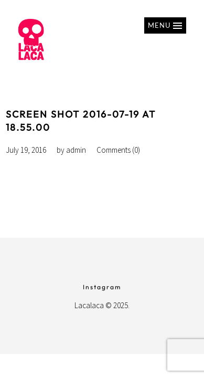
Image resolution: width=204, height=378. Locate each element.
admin (76, 150)
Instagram (102, 287)
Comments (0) (118, 150)
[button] (165, 25)
